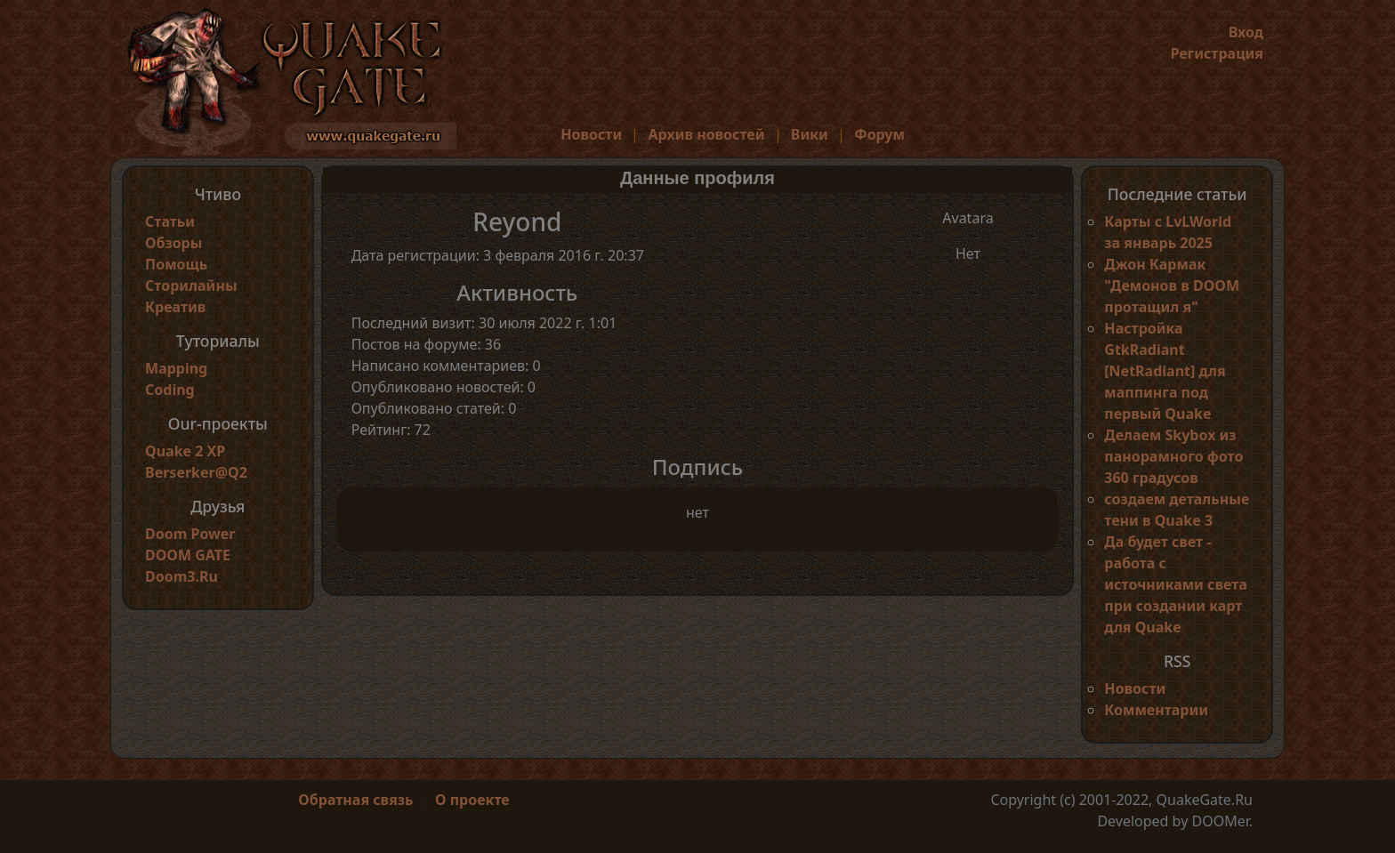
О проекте (472, 799)
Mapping (176, 368)
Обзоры (173, 243)
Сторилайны (191, 285)
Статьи (170, 221)
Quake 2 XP (185, 451)
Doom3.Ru (181, 576)
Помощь (176, 264)
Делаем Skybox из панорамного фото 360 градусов (1173, 456)
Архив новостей (707, 134)
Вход (1246, 32)
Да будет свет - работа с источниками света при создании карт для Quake (1175, 584)
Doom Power (190, 533)
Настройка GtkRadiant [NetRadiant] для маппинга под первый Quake (1164, 370)
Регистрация (1216, 53)
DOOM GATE (187, 555)
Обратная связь (355, 799)
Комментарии (1156, 710)
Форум (879, 134)
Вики (809, 134)
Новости (591, 134)
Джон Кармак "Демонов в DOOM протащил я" (1171, 285)
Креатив (175, 307)
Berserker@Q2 (196, 472)
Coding (170, 389)
